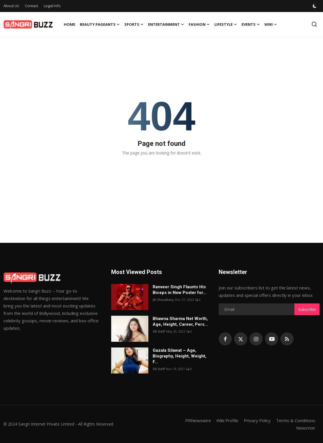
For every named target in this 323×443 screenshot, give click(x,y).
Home (69, 24)
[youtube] (271, 338)
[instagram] (256, 338)
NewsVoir (305, 428)
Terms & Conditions (295, 420)
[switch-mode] (315, 6)
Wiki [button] (270, 24)
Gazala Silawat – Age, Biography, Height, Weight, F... (179, 356)
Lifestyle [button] (225, 24)
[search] (314, 24)
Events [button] (251, 24)
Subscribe (307, 309)
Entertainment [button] (166, 24)
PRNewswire (198, 420)
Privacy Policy (257, 420)
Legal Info (52, 5)
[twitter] (240, 338)
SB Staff (159, 331)
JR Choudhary (163, 299)
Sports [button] (133, 24)
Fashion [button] (199, 24)
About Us (11, 5)
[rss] (287, 338)
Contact (31, 5)
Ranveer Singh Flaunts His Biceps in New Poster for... (179, 289)
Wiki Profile (227, 420)
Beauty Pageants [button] (100, 24)
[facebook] (225, 338)
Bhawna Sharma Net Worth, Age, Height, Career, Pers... (180, 321)
